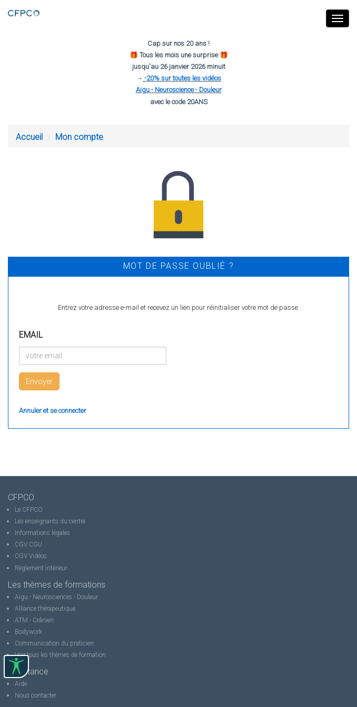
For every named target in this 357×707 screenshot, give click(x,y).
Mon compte (79, 137)
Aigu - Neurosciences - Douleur (56, 597)
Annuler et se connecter (52, 411)
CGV (21, 544)
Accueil (29, 137)
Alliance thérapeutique (45, 608)
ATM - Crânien (34, 620)
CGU (35, 544)
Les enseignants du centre (50, 521)
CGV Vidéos (31, 556)
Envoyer (39, 381)
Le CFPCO (29, 509)
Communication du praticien (54, 643)
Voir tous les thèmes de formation (60, 655)
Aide (21, 684)
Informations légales (42, 533)
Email (31, 335)
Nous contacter (35, 695)
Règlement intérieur (41, 568)
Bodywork (28, 631)
